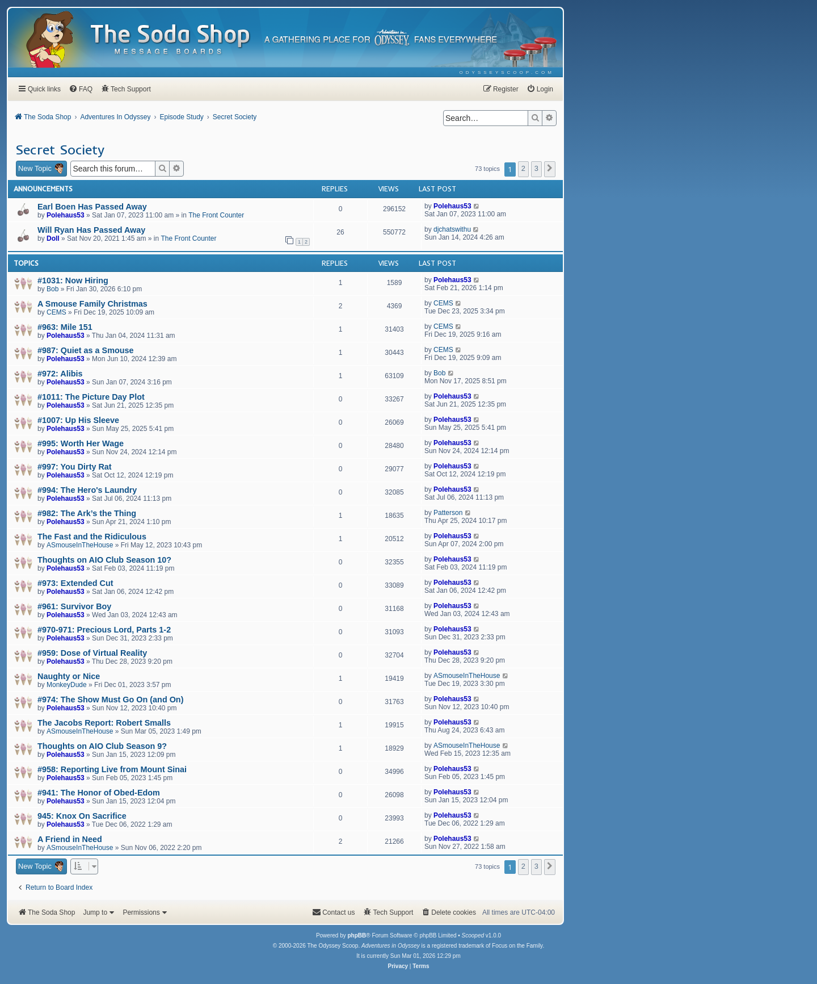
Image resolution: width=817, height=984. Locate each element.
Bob (52, 289)
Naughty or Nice (68, 676)
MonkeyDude (67, 685)
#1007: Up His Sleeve (78, 420)
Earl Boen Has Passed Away (92, 206)
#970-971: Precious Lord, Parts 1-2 (104, 629)
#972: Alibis (59, 373)
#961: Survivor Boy (74, 606)
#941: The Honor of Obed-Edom (98, 792)
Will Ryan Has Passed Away (91, 230)
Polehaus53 (66, 215)
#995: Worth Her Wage (80, 443)
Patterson (447, 513)
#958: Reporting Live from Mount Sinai (112, 769)
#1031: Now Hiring (72, 280)
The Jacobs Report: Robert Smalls (104, 722)
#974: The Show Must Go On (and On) (110, 699)
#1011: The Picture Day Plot (91, 396)
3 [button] (536, 168)
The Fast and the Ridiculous (91, 536)
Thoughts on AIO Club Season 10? (104, 559)
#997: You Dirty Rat (74, 466)
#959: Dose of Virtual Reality (92, 653)
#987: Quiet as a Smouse (85, 350)
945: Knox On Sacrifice (82, 815)
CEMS (56, 312)
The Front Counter (216, 215)
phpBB (356, 935)
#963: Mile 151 (64, 327)
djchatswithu (452, 229)
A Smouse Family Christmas (92, 303)
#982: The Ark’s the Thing (86, 513)
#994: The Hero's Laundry (87, 490)
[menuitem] (507, 72)
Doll (53, 238)
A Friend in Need (69, 839)
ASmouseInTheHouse (80, 545)
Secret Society (59, 149)
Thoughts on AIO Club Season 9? (102, 746)
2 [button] (523, 168)
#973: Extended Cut (75, 583)
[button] (549, 169)
